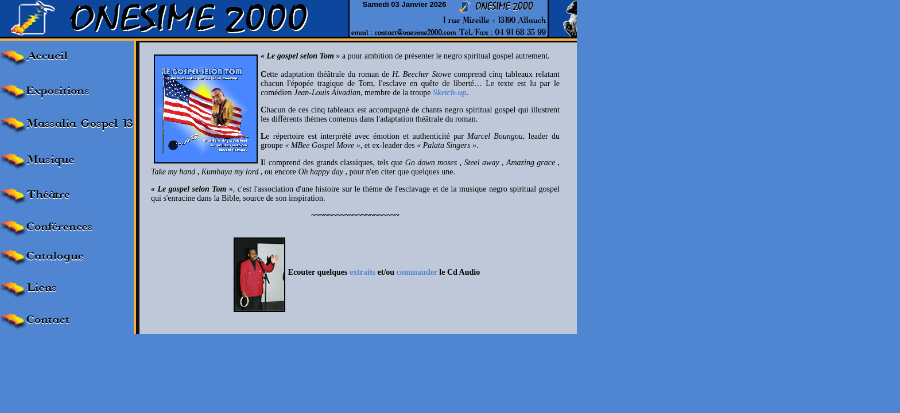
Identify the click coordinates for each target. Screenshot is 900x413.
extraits (362, 272)
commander (417, 272)
